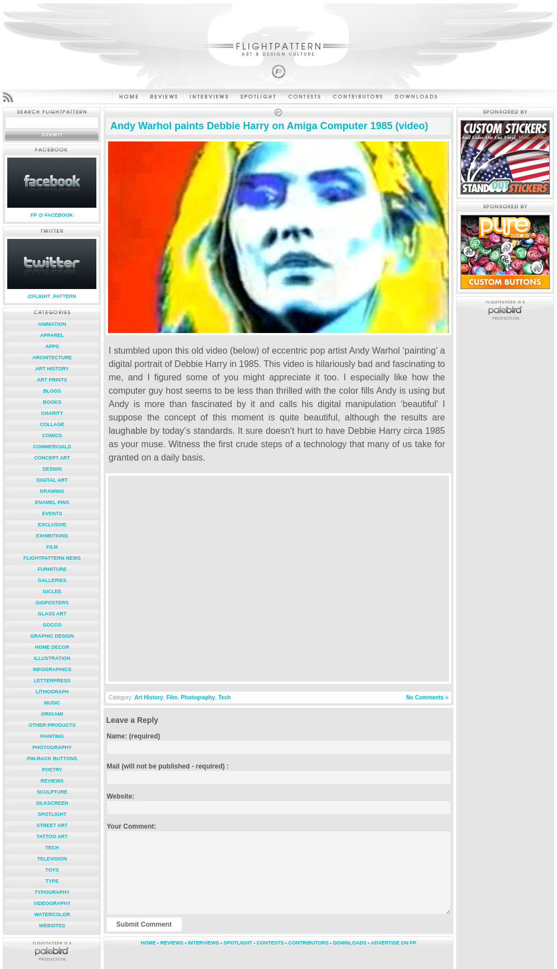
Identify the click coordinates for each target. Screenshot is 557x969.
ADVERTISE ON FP (394, 943)
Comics (52, 435)
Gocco (51, 625)
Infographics (52, 669)
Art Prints (52, 380)
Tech (52, 847)
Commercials (52, 446)
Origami (52, 714)
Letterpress (52, 680)
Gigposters (52, 602)
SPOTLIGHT (237, 943)
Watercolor (52, 914)
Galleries (52, 580)
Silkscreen (52, 803)
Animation (52, 324)
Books (52, 402)
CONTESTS (270, 943)
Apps (52, 346)
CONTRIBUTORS (309, 943)
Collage (52, 424)
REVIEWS (172, 943)
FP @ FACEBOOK (52, 215)
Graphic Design (52, 636)
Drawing (52, 491)
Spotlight (52, 814)
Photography (51, 747)
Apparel (51, 335)
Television (52, 859)
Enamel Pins (52, 502)
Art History (52, 368)
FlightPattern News (52, 558)
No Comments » (427, 697)
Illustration (52, 658)
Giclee (52, 591)
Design (52, 469)
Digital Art (52, 480)
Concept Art (52, 458)
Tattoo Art (51, 836)
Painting (51, 736)
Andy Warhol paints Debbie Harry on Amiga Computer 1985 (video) (269, 125)
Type (52, 881)
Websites (52, 925)
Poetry (52, 769)
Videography (52, 903)
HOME (148, 943)
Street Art (51, 825)
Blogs (52, 391)
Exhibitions (52, 536)
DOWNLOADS (350, 943)
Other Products (52, 725)
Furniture (52, 569)
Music (52, 703)
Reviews (52, 781)
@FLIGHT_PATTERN (51, 296)
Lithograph (52, 691)
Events (52, 513)
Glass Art (52, 613)
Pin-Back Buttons (52, 758)
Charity (52, 413)
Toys (51, 870)
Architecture (52, 357)
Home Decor (52, 647)
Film (52, 547)
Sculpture (52, 792)
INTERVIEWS (203, 943)
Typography (52, 892)
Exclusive (52, 524)
